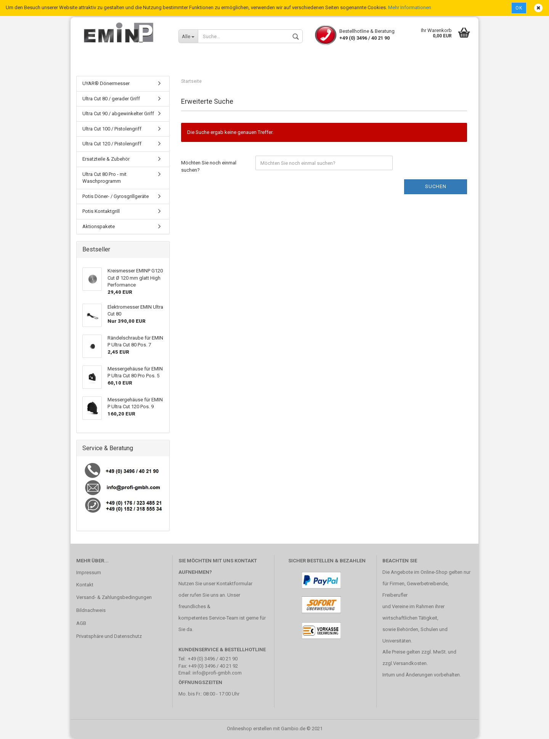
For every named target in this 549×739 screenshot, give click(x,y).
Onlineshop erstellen (249, 729)
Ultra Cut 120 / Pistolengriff (111, 144)
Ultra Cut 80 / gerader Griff (111, 99)
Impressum (88, 572)
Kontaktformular (234, 584)
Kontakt (84, 585)
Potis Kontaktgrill (101, 211)
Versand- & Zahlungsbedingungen (114, 598)
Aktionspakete (98, 227)
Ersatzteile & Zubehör (106, 159)
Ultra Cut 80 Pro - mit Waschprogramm (104, 177)
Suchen (435, 187)
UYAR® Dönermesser (106, 84)
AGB (81, 623)
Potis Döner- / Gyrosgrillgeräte (115, 197)
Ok (518, 8)
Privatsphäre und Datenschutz (109, 636)
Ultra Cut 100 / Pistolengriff (111, 129)
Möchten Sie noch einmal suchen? (208, 166)
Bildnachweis (91, 610)
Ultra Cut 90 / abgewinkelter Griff (118, 114)
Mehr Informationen (409, 7)
